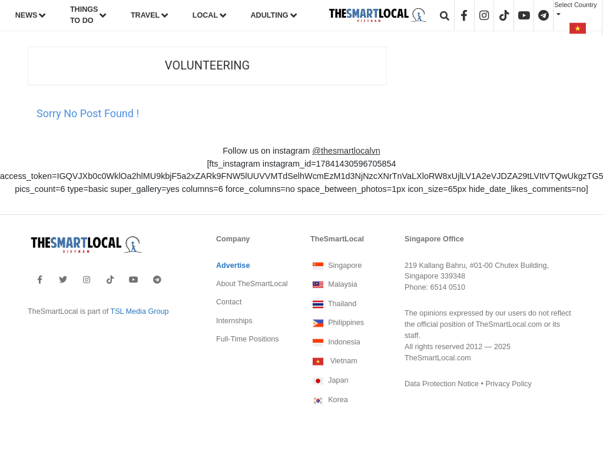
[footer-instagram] (86, 279)
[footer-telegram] (157, 279)
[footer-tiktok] (110, 279)
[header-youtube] (524, 15)
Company (233, 239)
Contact (228, 302)
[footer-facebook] (39, 279)
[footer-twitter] (63, 279)
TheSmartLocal (337, 239)
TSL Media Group (139, 311)
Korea (329, 400)
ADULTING (270, 15)
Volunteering (207, 65)
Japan (329, 381)
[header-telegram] (543, 15)
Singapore (336, 266)
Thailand (333, 304)
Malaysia (333, 285)
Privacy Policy (508, 384)
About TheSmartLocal (252, 284)
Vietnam (333, 361)
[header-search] (444, 15)
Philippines (337, 323)
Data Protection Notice (442, 384)
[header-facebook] (464, 15)
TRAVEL (145, 15)
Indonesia (335, 343)
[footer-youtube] (133, 279)
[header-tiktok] (504, 15)
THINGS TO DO (84, 15)
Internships (234, 321)
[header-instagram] (484, 15)
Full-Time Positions (247, 339)
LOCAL (205, 15)
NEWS (26, 15)
